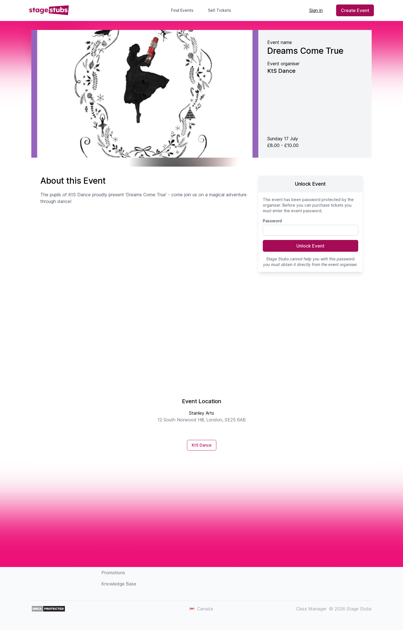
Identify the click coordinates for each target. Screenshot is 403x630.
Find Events (182, 10)
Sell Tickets (222, 10)
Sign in (316, 10)
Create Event (355, 10)
